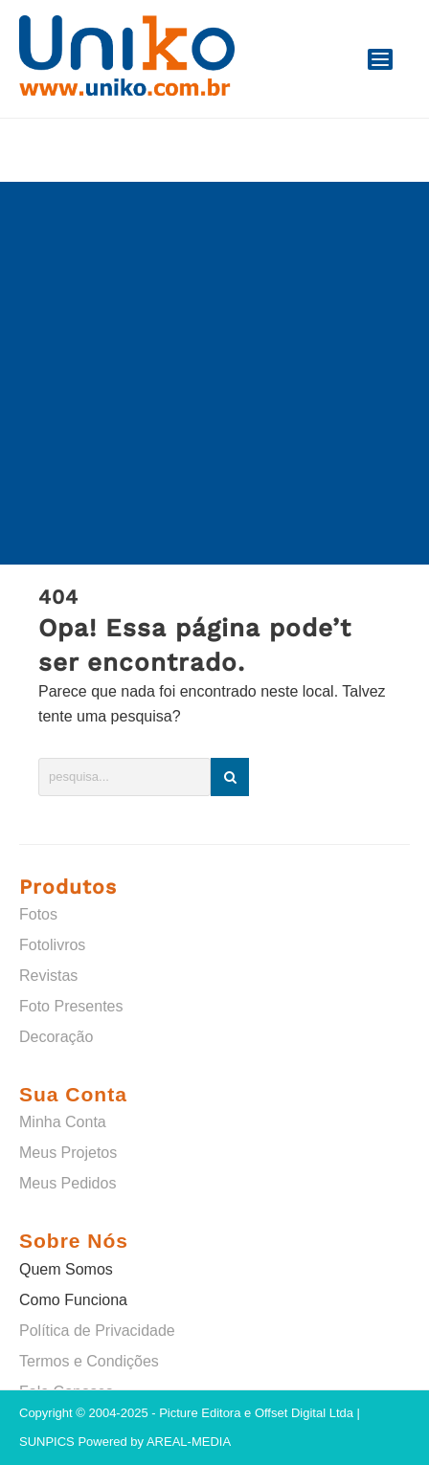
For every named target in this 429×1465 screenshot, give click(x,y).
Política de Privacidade (97, 1330)
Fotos (38, 914)
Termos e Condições (89, 1361)
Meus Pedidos (67, 1183)
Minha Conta (62, 1122)
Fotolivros (52, 945)
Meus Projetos (68, 1152)
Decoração (56, 1037)
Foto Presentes (71, 1006)
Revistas (48, 975)
